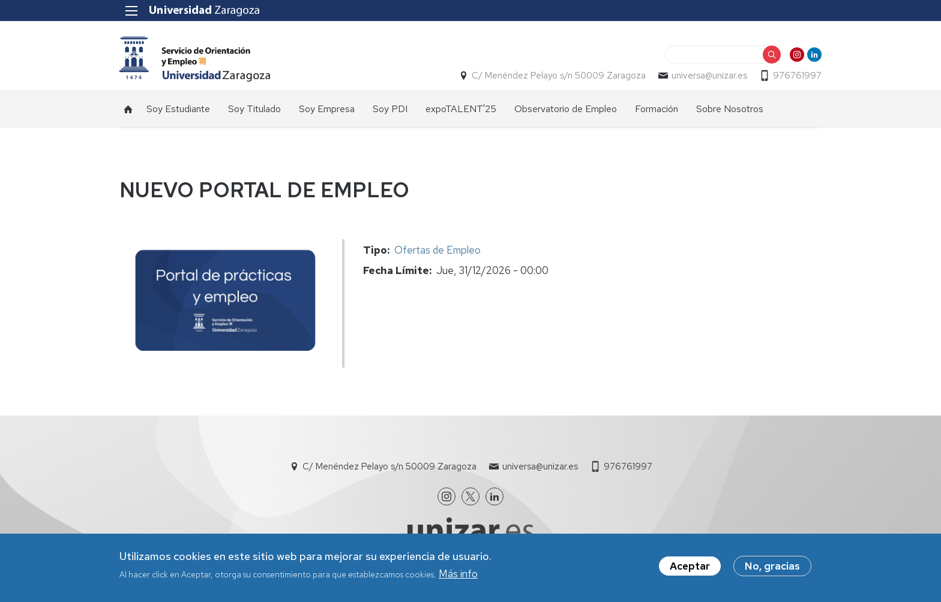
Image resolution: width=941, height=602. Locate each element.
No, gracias (772, 566)
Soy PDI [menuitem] (390, 109)
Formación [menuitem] (656, 109)
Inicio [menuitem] (128, 109)
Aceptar (690, 566)
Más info (458, 574)
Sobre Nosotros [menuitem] (729, 109)
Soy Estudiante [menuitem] (178, 109)
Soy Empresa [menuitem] (327, 109)
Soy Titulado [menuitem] (254, 109)
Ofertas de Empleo (437, 250)
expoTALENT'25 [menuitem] (460, 109)
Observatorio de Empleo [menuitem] (565, 109)
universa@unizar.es (709, 76)
